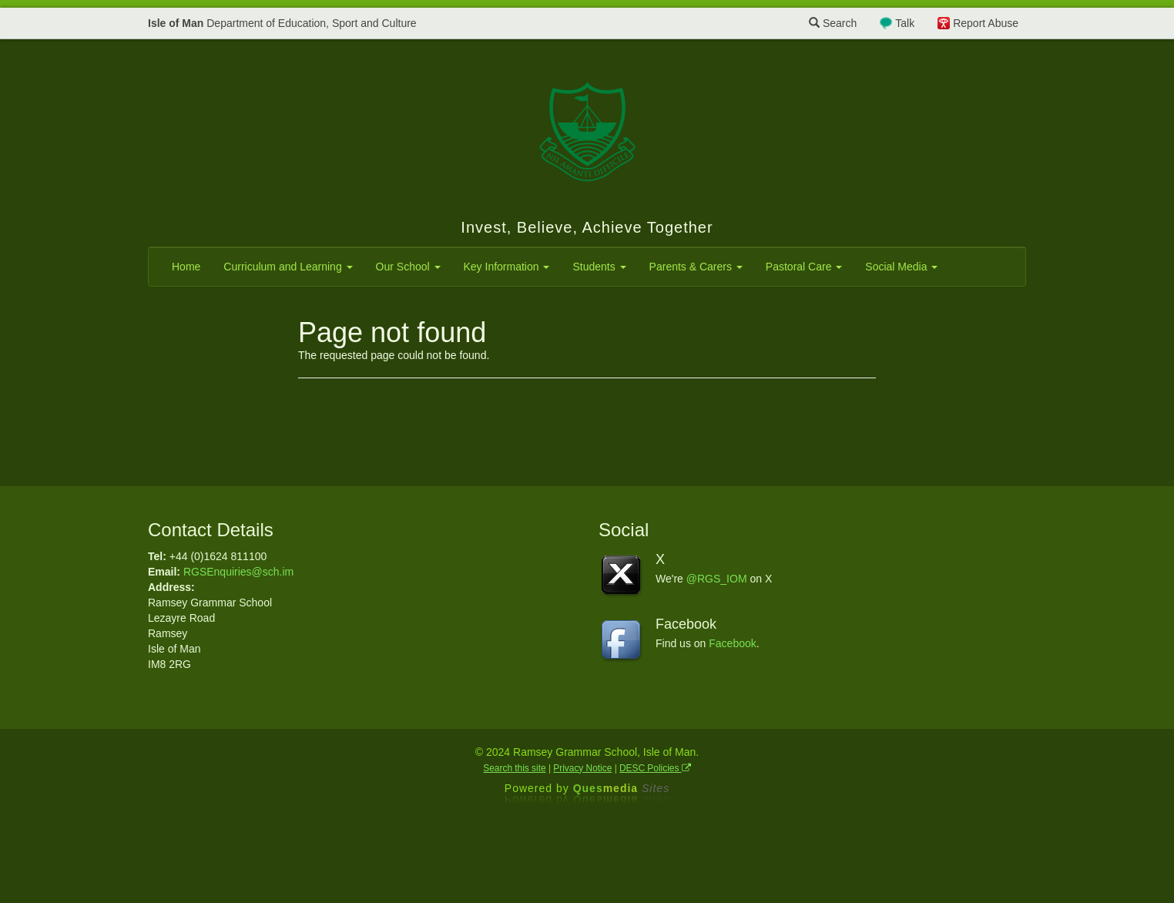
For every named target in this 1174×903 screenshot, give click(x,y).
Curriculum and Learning (287, 266)
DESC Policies (655, 768)
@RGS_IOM (716, 578)
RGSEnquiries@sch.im (238, 572)
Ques (621, 788)
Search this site (514, 768)
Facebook (732, 643)
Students (599, 266)
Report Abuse (985, 23)
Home (186, 266)
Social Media (901, 266)
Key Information (507, 266)
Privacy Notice (582, 768)
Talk (904, 23)
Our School (408, 266)
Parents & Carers (696, 266)
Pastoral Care (804, 266)
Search (833, 23)
